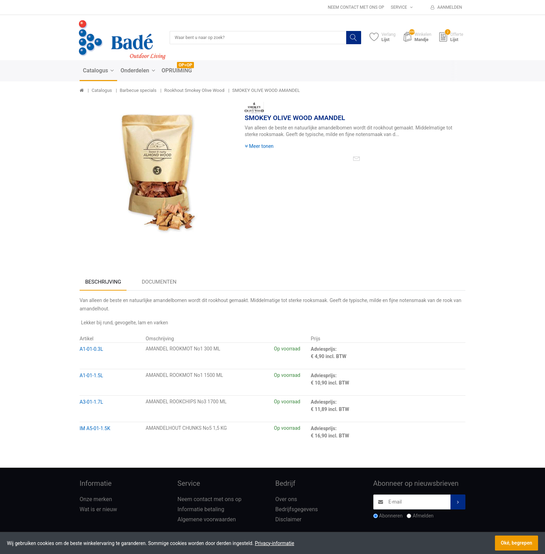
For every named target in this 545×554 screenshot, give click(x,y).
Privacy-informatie (274, 543)
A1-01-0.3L (91, 350)
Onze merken (96, 500)
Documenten (159, 282)
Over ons (286, 500)
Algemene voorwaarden (207, 520)
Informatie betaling (201, 510)
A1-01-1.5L (91, 376)
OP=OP (185, 65)
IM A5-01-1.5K (95, 429)
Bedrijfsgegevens (296, 510)
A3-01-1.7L (91, 402)
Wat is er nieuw (98, 510)
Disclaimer (288, 520)
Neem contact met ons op (356, 7)
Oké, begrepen (516, 543)
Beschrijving (103, 282)
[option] (157, 180)
